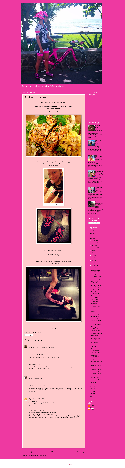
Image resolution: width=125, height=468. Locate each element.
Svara (30, 349)
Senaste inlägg (27, 452)
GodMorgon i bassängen (97, 333)
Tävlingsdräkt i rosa (96, 276)
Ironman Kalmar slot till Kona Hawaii (99, 203)
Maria (30, 410)
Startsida (54, 452)
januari (93, 268)
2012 (91, 386)
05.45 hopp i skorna (96, 274)
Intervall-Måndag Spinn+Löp (95, 317)
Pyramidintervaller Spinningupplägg (99, 173)
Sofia (30, 364)
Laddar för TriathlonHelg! (95, 349)
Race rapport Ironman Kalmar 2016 (98, 142)
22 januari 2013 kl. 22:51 (39, 385)
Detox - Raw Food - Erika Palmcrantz (96, 292)
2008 (91, 396)
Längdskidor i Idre (95, 382)
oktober (93, 245)
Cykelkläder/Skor (95, 377)
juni (93, 255)
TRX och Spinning (95, 352)
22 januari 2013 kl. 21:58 (38, 355)
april (93, 260)
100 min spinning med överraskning (96, 370)
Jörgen (30, 399)
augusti (93, 250)
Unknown (92, 410)
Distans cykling (95, 314)
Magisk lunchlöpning (96, 309)
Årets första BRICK (96, 379)
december (94, 240)
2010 (91, 391)
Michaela (31, 385)
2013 (91, 238)
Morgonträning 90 (95, 359)
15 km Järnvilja (95, 289)
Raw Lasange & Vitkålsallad (95, 282)
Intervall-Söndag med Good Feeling (96, 286)
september (94, 248)
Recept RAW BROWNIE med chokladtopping (95, 305)
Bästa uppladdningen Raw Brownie (96, 327)
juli (92, 253)
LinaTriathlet (92, 406)
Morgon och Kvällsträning (95, 356)
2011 (91, 388)
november (94, 243)
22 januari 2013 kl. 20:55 (39, 345)
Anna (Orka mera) (33, 376)
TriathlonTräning (95, 346)
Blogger (70, 464)
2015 (91, 233)
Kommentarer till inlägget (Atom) (38, 455)
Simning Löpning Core (96, 279)
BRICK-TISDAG (95, 336)
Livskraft (31, 345)
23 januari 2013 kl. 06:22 (38, 410)
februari (94, 265)
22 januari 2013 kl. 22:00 (37, 364)
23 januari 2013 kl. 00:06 (38, 399)
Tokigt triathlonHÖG (96, 324)
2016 (91, 230)
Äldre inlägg (81, 452)
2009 (91, 393)
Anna (30, 355)
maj (93, 258)
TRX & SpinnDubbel (96, 330)
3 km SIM (93, 311)
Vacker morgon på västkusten (95, 296)
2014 (91, 235)
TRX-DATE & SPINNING (94, 300)
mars (93, 263)
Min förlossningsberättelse (99, 157)
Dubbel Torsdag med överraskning (96, 270)
